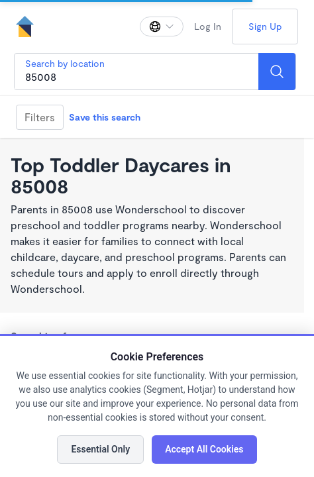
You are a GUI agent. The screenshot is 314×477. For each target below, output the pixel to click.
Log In (207, 26)
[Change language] (161, 26)
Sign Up (265, 26)
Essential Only (100, 449)
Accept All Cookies (204, 449)
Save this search (104, 117)
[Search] (276, 71)
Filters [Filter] (40, 117)
